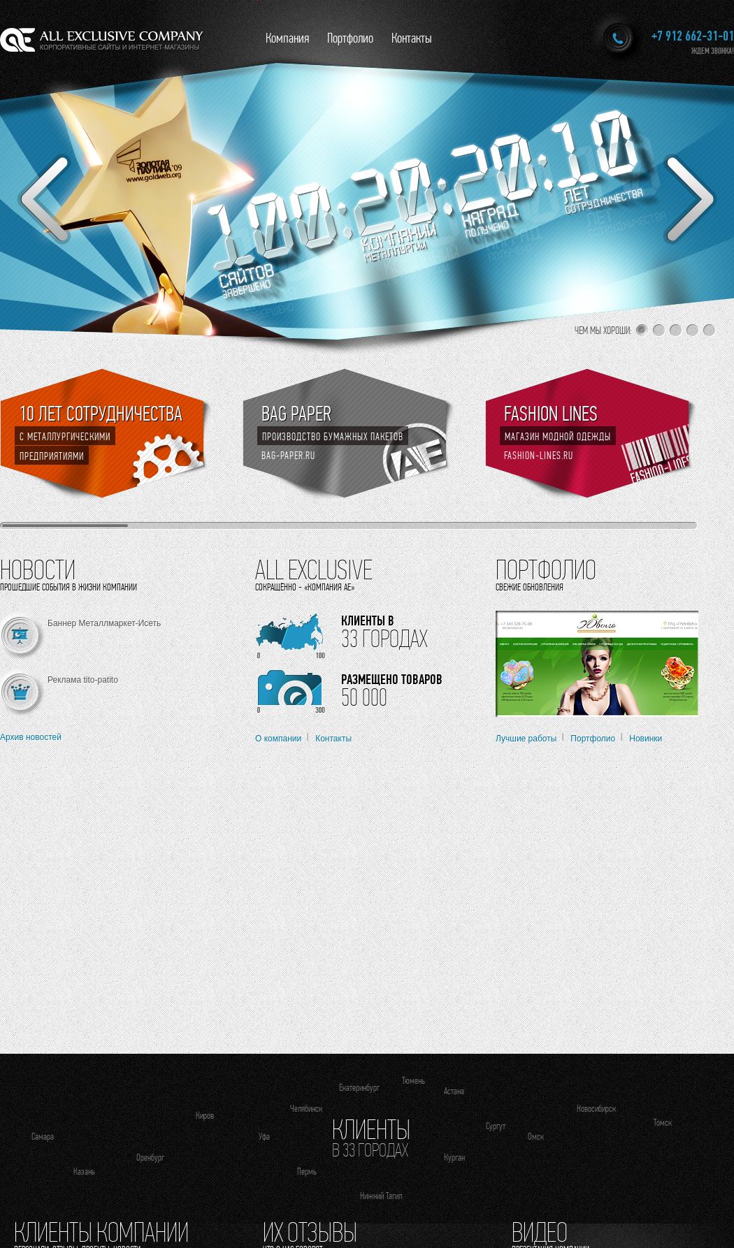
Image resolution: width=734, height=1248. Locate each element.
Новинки (645, 738)
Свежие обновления (529, 587)
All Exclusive (314, 569)
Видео (540, 1232)
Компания (287, 38)
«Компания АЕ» (329, 587)
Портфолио (350, 38)
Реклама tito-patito (83, 680)
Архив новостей (31, 737)
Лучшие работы (526, 738)
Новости (37, 569)
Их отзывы (310, 1232)
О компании (278, 738)
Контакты (411, 38)
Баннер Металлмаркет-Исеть (104, 623)
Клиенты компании (101, 1232)
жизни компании (107, 587)
